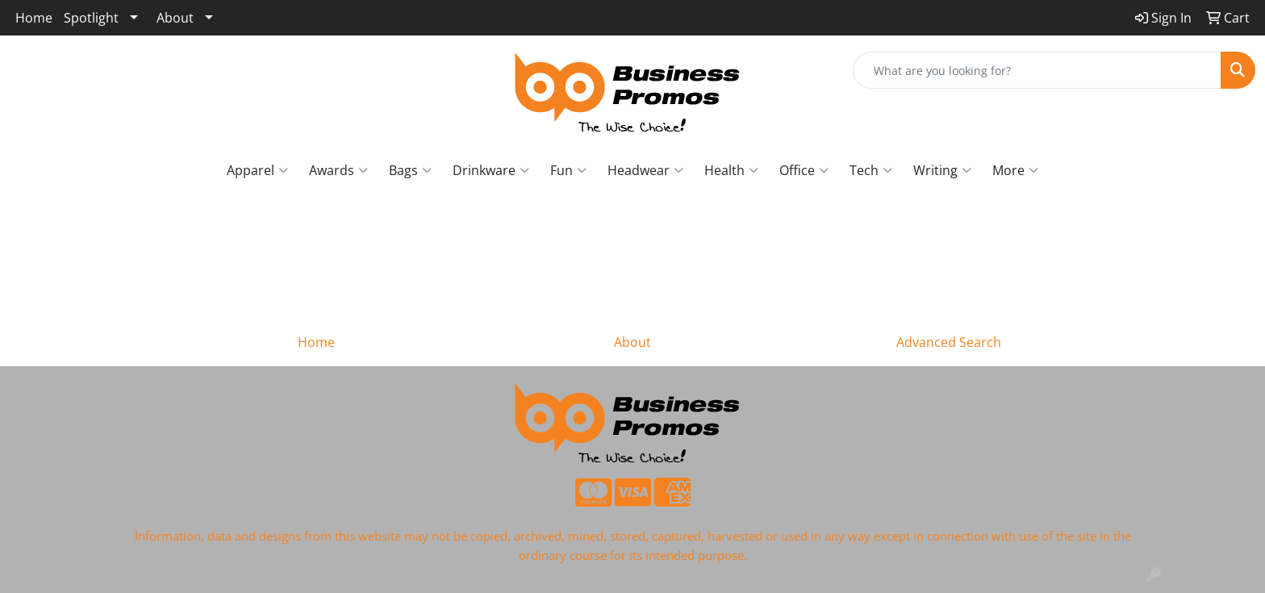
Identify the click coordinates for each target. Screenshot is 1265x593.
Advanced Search (948, 342)
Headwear (645, 170)
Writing (942, 170)
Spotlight (91, 18)
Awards (338, 170)
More (1015, 170)
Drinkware (491, 170)
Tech (871, 170)
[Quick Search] (1037, 70)
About (175, 18)
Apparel (257, 170)
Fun (568, 170)
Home (33, 18)
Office (804, 170)
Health (731, 170)
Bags (410, 170)
